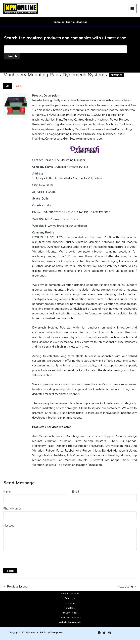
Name (7, 492)
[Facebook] (99, 632)
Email (75, 492)
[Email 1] (109, 632)
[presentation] (28, 557)
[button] (70, 22)
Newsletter (70, 608)
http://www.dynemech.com (62, 219)
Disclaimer (70, 603)
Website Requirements (70, 622)
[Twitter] (104, 632)
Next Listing (127, 587)
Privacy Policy (70, 612)
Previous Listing (16, 587)
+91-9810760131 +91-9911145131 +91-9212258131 (77, 212)
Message (8, 526)
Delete (19, 85)
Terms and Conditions (70, 617)
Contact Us (70, 598)
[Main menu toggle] (132, 8)
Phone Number (13, 509)
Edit (7, 85)
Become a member (70, 593)
